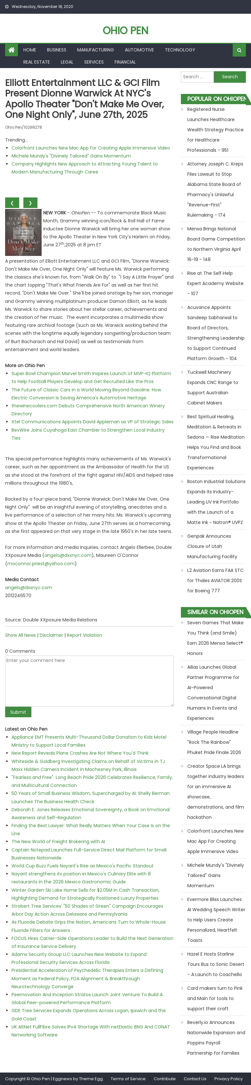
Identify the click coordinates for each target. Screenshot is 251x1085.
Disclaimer (51, 635)
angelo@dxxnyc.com (68, 555)
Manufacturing (95, 50)
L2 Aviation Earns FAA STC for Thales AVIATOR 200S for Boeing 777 (215, 580)
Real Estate (36, 62)
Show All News (20, 635)
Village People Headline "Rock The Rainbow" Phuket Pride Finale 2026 (214, 742)
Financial (125, 62)
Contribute (165, 1079)
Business (56, 50)
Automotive (139, 50)
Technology (180, 50)
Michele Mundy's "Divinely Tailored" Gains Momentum (71, 156)
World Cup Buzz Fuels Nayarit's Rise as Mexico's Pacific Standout (83, 866)
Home (29, 50)
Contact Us (195, 1079)
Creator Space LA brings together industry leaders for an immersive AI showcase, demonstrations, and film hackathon (215, 791)
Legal (67, 62)
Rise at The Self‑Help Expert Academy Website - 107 (215, 283)
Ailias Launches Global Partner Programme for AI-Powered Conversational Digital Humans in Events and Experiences (213, 692)
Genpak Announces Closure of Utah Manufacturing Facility (212, 546)
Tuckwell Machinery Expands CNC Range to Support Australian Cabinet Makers (212, 387)
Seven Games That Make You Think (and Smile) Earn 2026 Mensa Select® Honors (215, 638)
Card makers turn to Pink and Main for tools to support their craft (215, 998)
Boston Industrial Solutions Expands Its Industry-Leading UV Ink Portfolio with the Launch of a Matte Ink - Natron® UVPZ (216, 502)
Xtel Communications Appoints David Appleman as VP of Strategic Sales (93, 422)
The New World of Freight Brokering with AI (58, 841)
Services (94, 62)
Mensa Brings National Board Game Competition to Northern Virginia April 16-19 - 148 (216, 244)
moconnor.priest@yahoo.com (41, 563)
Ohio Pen (125, 30)
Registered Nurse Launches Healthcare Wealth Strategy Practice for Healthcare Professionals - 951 (215, 129)
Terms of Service (128, 1079)
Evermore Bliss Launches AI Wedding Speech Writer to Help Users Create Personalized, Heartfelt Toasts (216, 919)
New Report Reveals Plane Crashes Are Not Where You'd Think (80, 753)
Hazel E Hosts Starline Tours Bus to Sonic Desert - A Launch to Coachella (215, 964)
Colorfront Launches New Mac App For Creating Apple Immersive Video (91, 148)
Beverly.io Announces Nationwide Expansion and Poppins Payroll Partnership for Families (216, 1037)
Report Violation (84, 635)
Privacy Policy (229, 1079)
